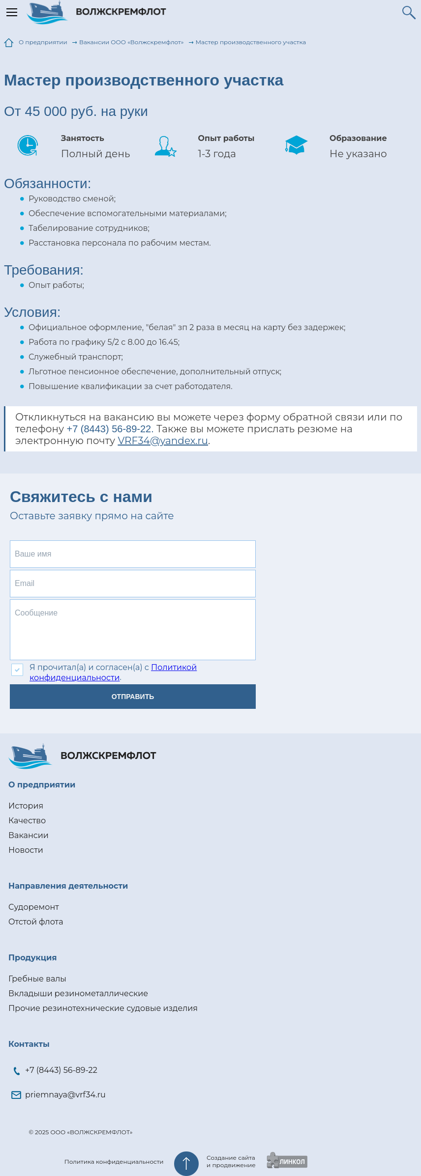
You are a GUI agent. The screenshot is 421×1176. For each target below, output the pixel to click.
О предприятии (41, 784)
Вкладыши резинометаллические (78, 993)
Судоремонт (33, 907)
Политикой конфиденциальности (113, 672)
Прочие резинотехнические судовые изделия (103, 1008)
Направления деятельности (68, 886)
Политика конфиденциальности (114, 1161)
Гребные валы (37, 978)
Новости (25, 850)
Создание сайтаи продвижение (231, 1161)
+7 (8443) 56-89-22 (61, 1070)
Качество (27, 820)
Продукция (32, 957)
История (25, 806)
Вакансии (28, 835)
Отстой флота (35, 921)
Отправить (133, 696)
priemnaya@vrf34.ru (65, 1094)
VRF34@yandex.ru (163, 441)
